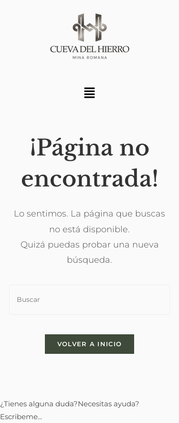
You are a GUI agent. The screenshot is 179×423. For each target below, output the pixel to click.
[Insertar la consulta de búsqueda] (89, 300)
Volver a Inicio (89, 344)
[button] (89, 93)
